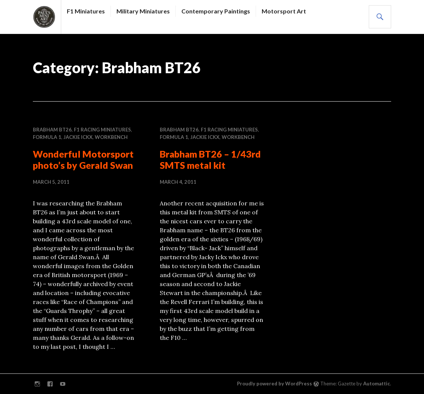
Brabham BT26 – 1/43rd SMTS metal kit (210, 159)
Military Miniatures (143, 11)
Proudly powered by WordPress (274, 384)
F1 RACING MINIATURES (102, 130)
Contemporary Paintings (215, 11)
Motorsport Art (284, 11)
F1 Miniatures (86, 11)
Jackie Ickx (78, 137)
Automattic (376, 384)
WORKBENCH (111, 137)
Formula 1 (47, 137)
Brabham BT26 (52, 130)
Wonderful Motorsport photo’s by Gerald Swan (83, 159)
